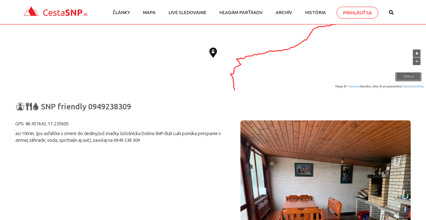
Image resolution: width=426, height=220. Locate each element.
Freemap (353, 86)
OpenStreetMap (413, 86)
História (315, 12)
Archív (284, 12)
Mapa (149, 12)
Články (121, 12)
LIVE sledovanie (187, 12)
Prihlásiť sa (357, 12)
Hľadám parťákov (241, 12)
